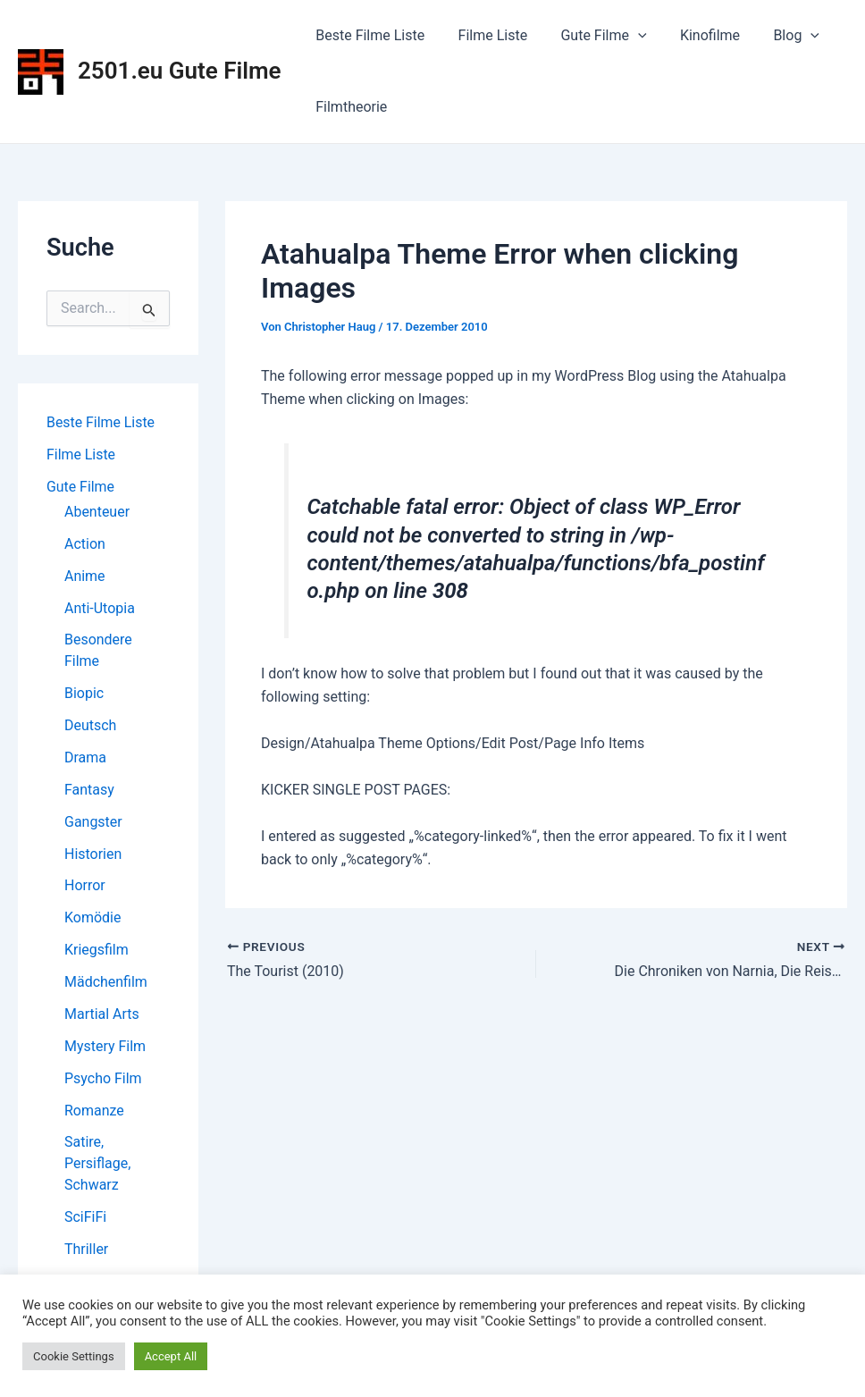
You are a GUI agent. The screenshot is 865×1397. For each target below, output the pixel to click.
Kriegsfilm (96, 951)
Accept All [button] (171, 1356)
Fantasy (89, 790)
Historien (93, 854)
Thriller (86, 1251)
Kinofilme (693, 35)
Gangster (93, 822)
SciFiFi (85, 1219)
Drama (85, 758)
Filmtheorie (349, 106)
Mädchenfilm (105, 983)
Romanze (94, 1112)
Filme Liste (486, 35)
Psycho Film (103, 1080)
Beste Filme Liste (368, 35)
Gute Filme (591, 36)
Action (84, 543)
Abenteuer (97, 511)
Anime (84, 576)
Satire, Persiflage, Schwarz (97, 1166)
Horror (84, 887)
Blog (775, 36)
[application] (626, 36)
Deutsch (90, 726)
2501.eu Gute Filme (179, 70)
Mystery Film (105, 1047)
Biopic (84, 694)
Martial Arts (101, 1015)
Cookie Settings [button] (73, 1356)
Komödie (93, 919)
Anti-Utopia (99, 608)
